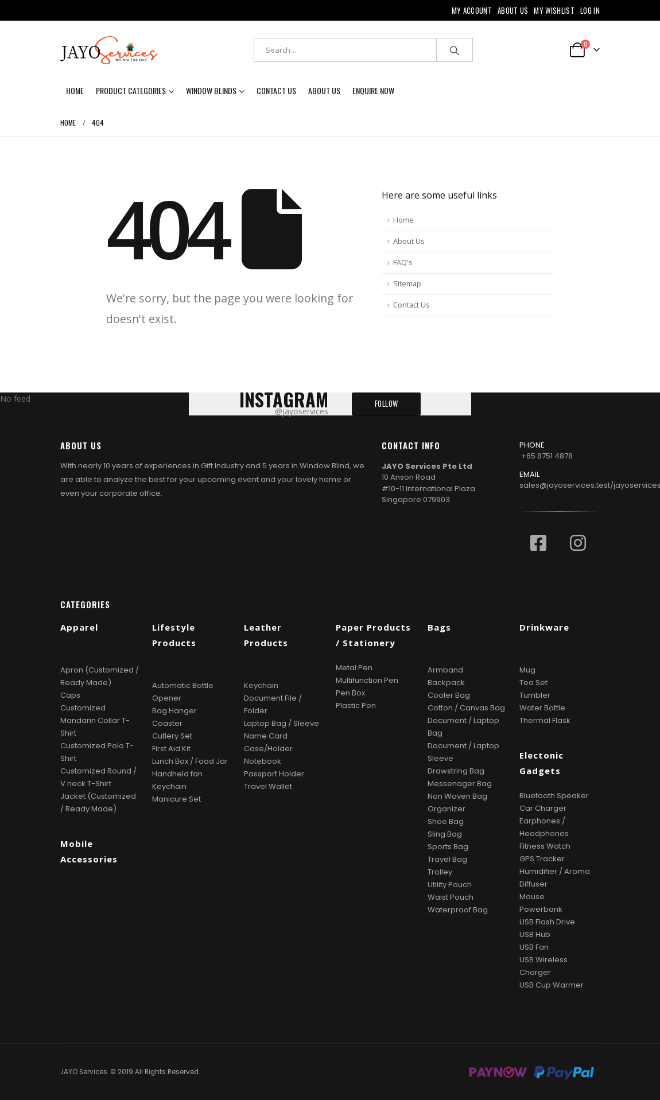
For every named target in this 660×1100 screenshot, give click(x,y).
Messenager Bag (460, 783)
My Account (472, 10)
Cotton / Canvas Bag (466, 707)
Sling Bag (445, 834)
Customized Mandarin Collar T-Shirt (95, 720)
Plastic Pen (356, 705)
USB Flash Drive (547, 921)
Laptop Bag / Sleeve (281, 723)
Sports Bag (448, 846)
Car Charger (542, 808)
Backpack (446, 682)
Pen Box (350, 692)
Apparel (79, 627)
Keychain (169, 786)
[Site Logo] (109, 50)
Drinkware (544, 627)
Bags (439, 627)
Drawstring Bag (456, 770)
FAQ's (403, 262)
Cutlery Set (172, 735)
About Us (513, 10)
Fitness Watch (544, 846)
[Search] (454, 49)
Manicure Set (176, 799)
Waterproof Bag (458, 909)
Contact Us (276, 90)
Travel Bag (447, 859)
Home (75, 90)
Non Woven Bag (457, 796)
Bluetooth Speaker (554, 795)
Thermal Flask (544, 720)
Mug (527, 669)
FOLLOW (386, 403)
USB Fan (534, 947)
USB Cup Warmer (551, 984)
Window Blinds (211, 90)
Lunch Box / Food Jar (190, 761)
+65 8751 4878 (547, 455)
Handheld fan (177, 773)
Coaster (167, 723)
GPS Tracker (542, 858)
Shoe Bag (446, 821)
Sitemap (407, 284)
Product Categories (131, 90)
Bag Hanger (174, 710)
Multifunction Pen (367, 680)
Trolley (440, 871)
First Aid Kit (171, 748)
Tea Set (533, 682)
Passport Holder (274, 773)
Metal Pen (354, 667)
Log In (590, 10)
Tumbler (534, 695)
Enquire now (373, 90)
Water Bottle (542, 707)
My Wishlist (554, 10)
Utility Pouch (450, 884)
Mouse (532, 896)
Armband (445, 669)
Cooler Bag (449, 695)
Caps (70, 695)
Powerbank (540, 909)
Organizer (446, 808)
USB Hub (534, 934)
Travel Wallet (268, 786)
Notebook (262, 761)
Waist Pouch (450, 897)
